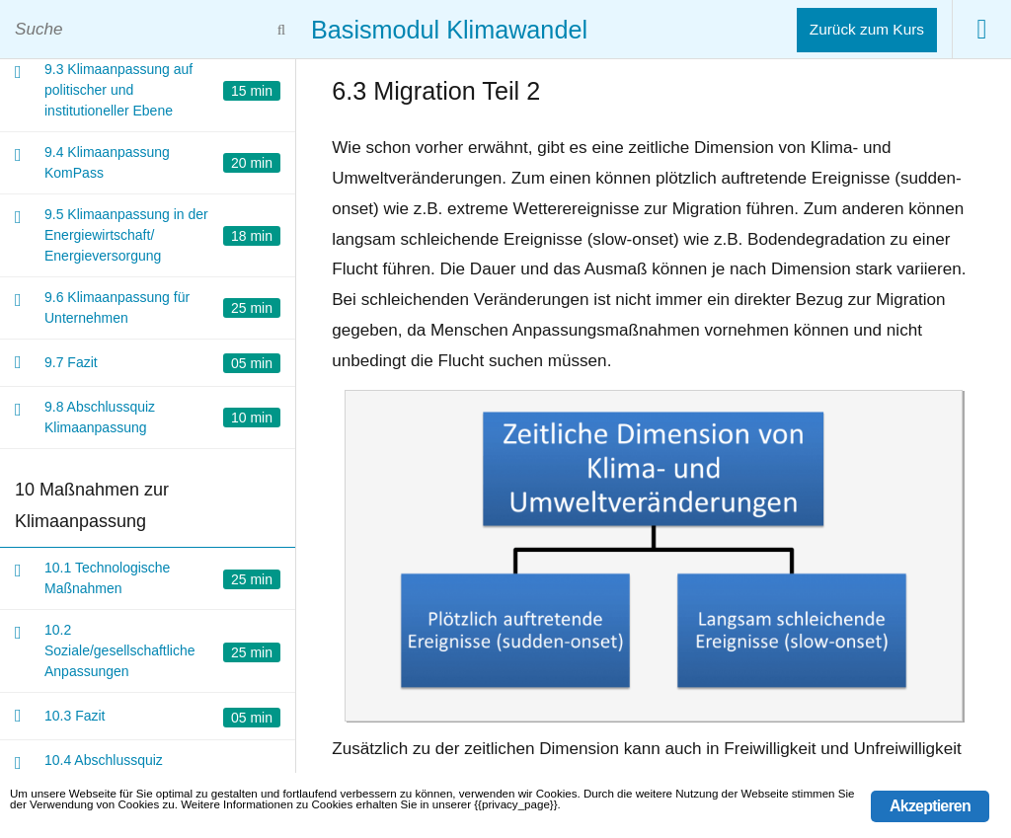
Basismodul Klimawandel (449, 29)
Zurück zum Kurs (867, 29)
